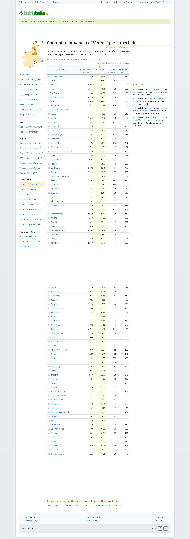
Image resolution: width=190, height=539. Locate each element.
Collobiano (55, 425)
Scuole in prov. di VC (28, 94)
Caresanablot (57, 400)
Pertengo (55, 433)
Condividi (124, 47)
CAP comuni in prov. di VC (31, 158)
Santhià (53, 101)
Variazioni (132, 2)
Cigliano (54, 184)
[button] (160, 528)
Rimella (54, 180)
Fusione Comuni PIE (28, 173)
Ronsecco (55, 197)
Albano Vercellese (59, 350)
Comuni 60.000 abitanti (31, 209)
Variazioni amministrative (95, 520)
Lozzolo (54, 450)
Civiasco (54, 441)
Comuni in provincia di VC (31, 184)
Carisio (54, 155)
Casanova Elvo (57, 333)
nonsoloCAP (33, 2)
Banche (166, 2)
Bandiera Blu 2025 (28, 246)
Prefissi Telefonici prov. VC (31, 153)
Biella (68, 505)
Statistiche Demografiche (31, 79)
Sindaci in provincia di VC (30, 143)
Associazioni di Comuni (30, 236)
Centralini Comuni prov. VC (31, 148)
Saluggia (54, 147)
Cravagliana (56, 130)
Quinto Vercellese (59, 396)
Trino (52, 89)
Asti (62, 505)
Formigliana (56, 321)
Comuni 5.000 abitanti (30, 224)
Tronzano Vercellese (59, 110)
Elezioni (140, 2)
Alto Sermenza (56, 93)
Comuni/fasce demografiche (32, 219)
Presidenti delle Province (31, 163)
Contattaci (160, 520)
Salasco (54, 370)
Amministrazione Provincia (31, 84)
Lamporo (54, 408)
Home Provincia (26, 74)
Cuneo (76, 505)
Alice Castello (57, 201)
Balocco (54, 316)
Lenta (53, 287)
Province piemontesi (29, 189)
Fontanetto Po (57, 214)
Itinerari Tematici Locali (30, 241)
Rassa (53, 114)
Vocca (53, 238)
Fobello (54, 164)
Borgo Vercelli (57, 291)
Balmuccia (55, 404)
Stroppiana (55, 296)
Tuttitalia (23, 2)
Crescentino (55, 105)
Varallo (53, 80)
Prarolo (54, 379)
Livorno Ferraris (57, 97)
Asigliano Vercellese (60, 176)
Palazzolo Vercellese (60, 341)
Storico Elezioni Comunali (31, 89)
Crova (53, 354)
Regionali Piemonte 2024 (30, 132)
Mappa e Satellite (27, 114)
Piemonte (42, 21)
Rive (52, 420)
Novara (84, 505)
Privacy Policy (31, 520)
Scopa (54, 222)
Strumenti (160, 517)
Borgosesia (56, 122)
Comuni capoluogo (28, 204)
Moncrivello (55, 243)
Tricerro (54, 375)
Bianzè (53, 118)
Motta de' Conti (58, 391)
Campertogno (57, 135)
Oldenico (55, 445)
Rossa (54, 387)
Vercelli (122, 505)
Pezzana (55, 312)
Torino (91, 505)
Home (24, 21)
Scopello (54, 300)
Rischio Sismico (27, 104)
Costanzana (56, 234)
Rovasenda (56, 159)
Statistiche (150, 2)
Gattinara (55, 139)
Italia (32, 21)
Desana (54, 304)
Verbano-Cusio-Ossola (106, 505)
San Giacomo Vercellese (62, 412)
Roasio (54, 172)
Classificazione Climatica (31, 109)
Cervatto (55, 416)
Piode (53, 362)
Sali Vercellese (57, 429)
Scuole (159, 2)
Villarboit (55, 189)
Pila (52, 437)
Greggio (54, 383)
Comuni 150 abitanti (29, 214)
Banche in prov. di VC (29, 99)
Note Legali (30, 517)
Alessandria (53, 505)
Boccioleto (55, 143)
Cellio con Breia (57, 308)
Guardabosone (57, 454)
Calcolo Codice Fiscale (49, 2)
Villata (53, 346)
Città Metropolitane (28, 199)
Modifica (111, 47)
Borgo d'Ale (56, 126)
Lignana (54, 226)
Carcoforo (55, 209)
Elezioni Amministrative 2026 (114, 2)
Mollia (53, 358)
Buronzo (54, 193)
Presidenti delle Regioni (30, 168)
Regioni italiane (26, 194)
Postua (54, 337)
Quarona (54, 329)
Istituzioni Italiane (95, 517)
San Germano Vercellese (62, 151)
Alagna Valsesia (57, 76)
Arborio (54, 218)
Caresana (55, 205)
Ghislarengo (56, 366)
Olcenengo (55, 325)
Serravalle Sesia (58, 230)
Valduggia (55, 168)
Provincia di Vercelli (60, 21)
